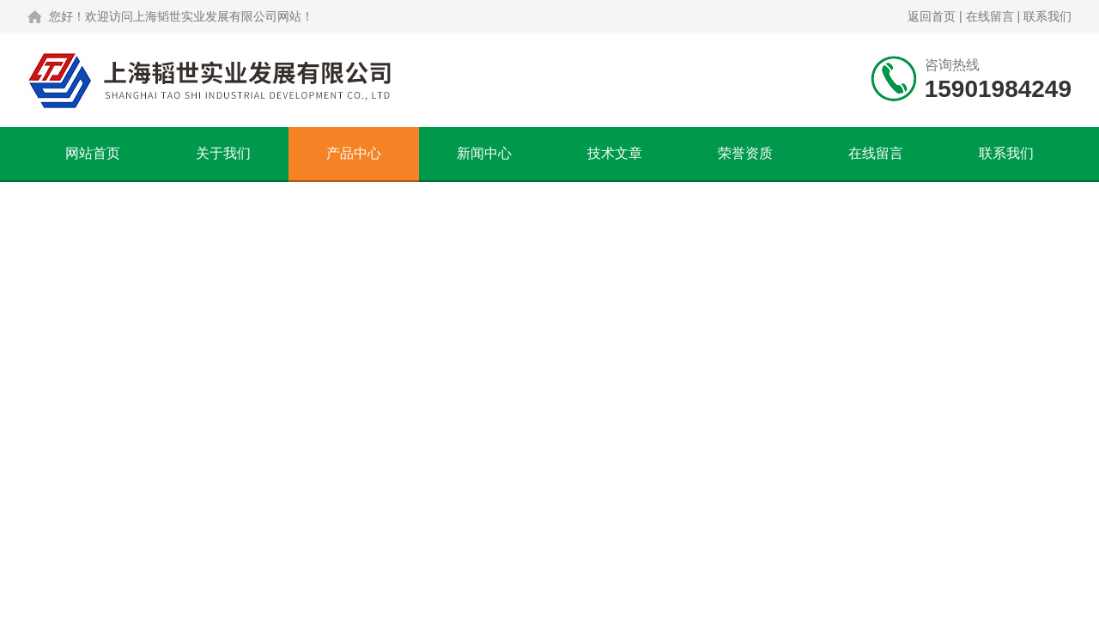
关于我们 (223, 153)
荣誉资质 (745, 153)
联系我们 (1047, 16)
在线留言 (990, 16)
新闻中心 (484, 153)
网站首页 (92, 153)
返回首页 (932, 16)
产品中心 (353, 153)
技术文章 (614, 153)
